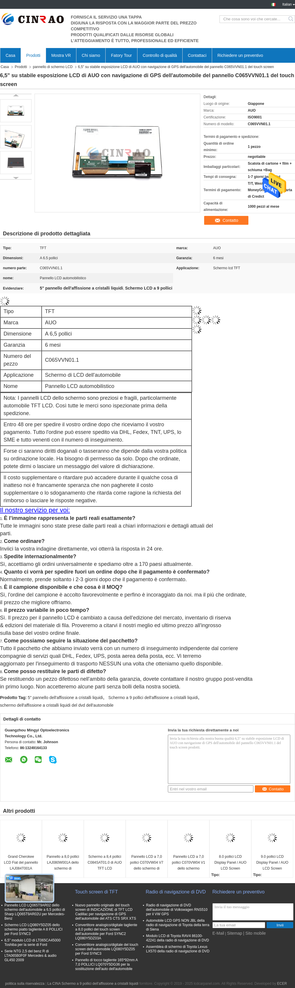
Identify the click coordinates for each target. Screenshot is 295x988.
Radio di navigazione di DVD (176, 891)
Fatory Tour (121, 55)
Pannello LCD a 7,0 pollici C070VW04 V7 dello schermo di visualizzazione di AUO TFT (146, 863)
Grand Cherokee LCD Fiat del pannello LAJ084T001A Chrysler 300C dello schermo (21, 863)
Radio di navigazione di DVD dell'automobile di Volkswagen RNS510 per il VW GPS (176, 909)
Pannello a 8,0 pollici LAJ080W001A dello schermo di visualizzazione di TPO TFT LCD (63, 863)
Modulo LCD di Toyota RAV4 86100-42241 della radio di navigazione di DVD (177, 938)
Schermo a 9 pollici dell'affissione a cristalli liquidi (153, 697)
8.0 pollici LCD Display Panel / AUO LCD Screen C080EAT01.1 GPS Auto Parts (230, 863)
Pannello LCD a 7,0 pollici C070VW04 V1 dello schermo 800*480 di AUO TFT (188, 863)
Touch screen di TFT (96, 891)
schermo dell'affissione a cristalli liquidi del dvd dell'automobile (57, 705)
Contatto (230, 220)
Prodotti (33, 55)
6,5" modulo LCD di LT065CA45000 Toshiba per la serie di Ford (32, 942)
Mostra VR (61, 55)
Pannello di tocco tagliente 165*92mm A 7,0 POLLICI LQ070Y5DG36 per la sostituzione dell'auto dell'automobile (106, 964)
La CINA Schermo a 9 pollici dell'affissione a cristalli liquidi (92, 984)
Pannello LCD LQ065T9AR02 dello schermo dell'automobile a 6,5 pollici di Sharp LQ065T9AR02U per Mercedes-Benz (34, 912)
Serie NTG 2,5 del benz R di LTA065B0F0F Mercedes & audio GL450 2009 (30, 955)
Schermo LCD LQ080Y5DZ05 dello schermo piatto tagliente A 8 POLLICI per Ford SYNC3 (33, 929)
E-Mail (218, 933)
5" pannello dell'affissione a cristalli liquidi (65, 697)
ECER (282, 984)
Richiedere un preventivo (240, 55)
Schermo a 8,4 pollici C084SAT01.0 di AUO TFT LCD (105, 862)
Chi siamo (91, 55)
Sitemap (234, 933)
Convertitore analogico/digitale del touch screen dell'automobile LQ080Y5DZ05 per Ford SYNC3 (106, 949)
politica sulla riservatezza (24, 984)
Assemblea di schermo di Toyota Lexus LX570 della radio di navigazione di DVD (177, 949)
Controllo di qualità (160, 55)
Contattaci (197, 55)
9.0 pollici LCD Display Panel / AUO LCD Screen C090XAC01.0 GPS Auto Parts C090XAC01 (272, 863)
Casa (10, 55)
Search (291, 19)
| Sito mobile (254, 933)
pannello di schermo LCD (53, 67)
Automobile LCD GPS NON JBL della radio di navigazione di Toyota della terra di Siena (177, 924)
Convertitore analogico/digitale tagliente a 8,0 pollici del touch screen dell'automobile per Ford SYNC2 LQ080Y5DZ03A (106, 931)
